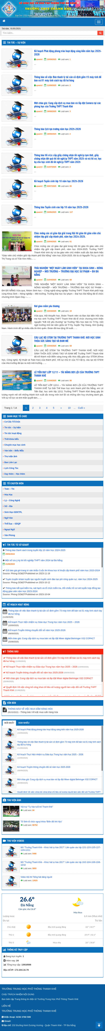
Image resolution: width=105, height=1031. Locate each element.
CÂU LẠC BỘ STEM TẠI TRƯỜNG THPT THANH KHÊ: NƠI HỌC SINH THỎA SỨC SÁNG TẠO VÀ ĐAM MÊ (67, 339)
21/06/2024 (10, 564)
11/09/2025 (51, 85)
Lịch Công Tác (11, 468)
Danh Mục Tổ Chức (17, 416)
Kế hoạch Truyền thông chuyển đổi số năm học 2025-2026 (36, 630)
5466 (34, 854)
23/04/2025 (51, 241)
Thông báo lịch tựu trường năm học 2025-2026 (57, 129)
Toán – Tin (9, 489)
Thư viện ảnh (10, 456)
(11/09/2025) (20, 661)
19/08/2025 (51, 111)
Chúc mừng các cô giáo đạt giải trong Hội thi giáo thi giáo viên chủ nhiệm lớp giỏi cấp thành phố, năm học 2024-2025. (67, 235)
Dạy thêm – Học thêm (14, 474)
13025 (35, 880)
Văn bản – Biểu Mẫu (14, 450)
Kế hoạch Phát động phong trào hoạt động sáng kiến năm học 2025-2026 (67, 53)
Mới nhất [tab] (9, 723)
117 (71, 212)
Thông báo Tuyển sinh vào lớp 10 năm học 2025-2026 (61, 207)
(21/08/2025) (20, 690)
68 (71, 280)
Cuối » (81, 407)
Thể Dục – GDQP (12, 524)
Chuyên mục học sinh (14, 445)
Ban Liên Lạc (10, 462)
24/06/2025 (51, 212)
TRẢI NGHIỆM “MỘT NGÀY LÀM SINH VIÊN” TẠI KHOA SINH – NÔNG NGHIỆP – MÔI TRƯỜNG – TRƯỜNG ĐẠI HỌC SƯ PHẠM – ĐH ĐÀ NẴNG (68, 271)
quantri (39, 59)
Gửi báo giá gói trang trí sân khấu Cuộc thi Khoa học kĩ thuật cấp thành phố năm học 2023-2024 (53, 570)
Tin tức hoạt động (12, 433)
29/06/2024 (10, 554)
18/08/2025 (51, 134)
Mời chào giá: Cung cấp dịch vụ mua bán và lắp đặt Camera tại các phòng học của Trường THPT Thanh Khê (67, 105)
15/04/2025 (51, 311)
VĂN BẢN (11, 703)
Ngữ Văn (8, 518)
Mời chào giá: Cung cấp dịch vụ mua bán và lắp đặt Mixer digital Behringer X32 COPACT (51, 638)
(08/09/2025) (69, 673)
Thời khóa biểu (11, 439)
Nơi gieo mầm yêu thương (47, 306)
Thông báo (12, 652)
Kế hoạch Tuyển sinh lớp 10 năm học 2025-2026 (58, 181)
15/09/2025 (51, 59)
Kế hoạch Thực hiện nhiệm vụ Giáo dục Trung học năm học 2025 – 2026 (43, 622)
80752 (35, 825)
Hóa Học (8, 494)
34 (71, 311)
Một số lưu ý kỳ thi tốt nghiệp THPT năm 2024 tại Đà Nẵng (34, 560)
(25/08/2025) (8, 681)
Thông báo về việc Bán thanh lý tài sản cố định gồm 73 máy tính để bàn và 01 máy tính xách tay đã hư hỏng (67, 79)
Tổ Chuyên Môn (15, 483)
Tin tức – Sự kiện (16, 43)
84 (33, 810)
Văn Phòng (9, 535)
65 (71, 186)
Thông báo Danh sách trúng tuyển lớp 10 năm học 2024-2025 (35, 550)
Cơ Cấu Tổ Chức (12, 422)
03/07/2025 (51, 186)
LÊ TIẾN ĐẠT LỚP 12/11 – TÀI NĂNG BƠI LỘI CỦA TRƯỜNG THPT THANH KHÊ (66, 374)
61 (71, 241)
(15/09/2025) (22, 733)
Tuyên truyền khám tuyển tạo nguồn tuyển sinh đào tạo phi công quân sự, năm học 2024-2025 (51, 579)
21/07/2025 (51, 167)
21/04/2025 (51, 280)
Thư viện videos (15, 841)
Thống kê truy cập (17, 950)
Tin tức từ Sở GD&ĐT (18, 545)
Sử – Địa (8, 506)
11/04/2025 (51, 380)
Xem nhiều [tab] (23, 723)
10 (69, 407)
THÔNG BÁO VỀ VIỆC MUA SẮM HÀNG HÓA (30, 709)
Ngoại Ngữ (9, 529)
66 (71, 380)
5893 (34, 868)
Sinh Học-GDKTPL (13, 512)
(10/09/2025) (83, 667)
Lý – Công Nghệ (12, 500)
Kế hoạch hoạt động (18, 605)
